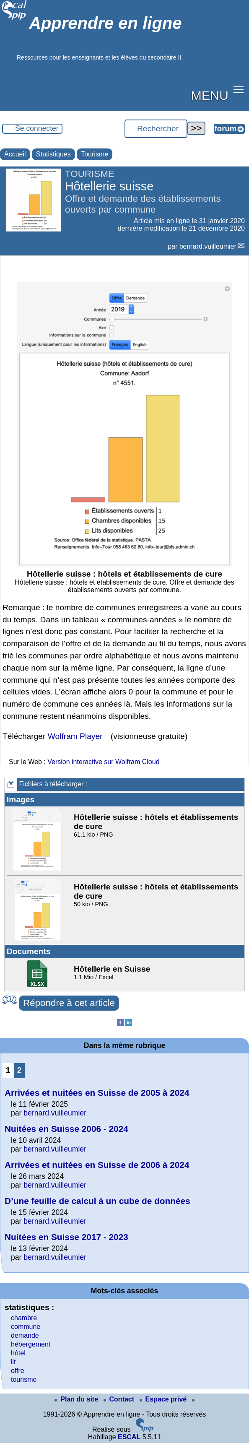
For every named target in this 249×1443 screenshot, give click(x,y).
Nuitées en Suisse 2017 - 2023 (66, 1237)
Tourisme (94, 154)
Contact (120, 1399)
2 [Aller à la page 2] (19, 1070)
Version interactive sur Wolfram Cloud (103, 761)
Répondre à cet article (69, 1003)
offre (17, 1370)
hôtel (18, 1353)
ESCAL (129, 1436)
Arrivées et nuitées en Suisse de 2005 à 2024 (97, 1092)
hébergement (30, 1344)
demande (25, 1335)
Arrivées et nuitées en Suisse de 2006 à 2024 (97, 1165)
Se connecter (37, 128)
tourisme (23, 1379)
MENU (209, 95)
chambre (24, 1317)
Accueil (15, 154)
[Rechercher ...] (155, 129)
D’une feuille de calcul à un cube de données (97, 1201)
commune (25, 1326)
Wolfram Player (75, 736)
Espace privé (164, 1399)
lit (13, 1361)
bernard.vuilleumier (207, 246)
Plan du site (77, 1399)
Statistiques (53, 154)
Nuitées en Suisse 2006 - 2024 (66, 1129)
